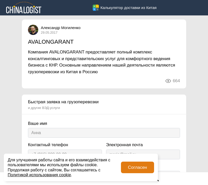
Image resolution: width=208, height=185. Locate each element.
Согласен (137, 167)
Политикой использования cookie (39, 175)
